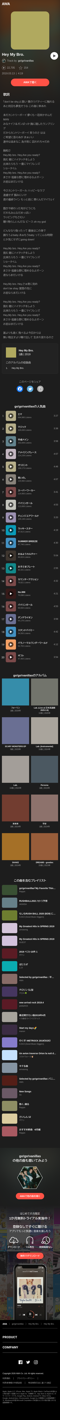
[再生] (54, 56)
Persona (44, 785)
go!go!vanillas (26, 60)
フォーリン (15, 708)
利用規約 (6, 1378)
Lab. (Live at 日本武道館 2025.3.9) (44, 709)
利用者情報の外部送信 (12, 1383)
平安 (44, 824)
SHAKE (15, 862)
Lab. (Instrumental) (44, 746)
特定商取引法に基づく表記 (39, 1383)
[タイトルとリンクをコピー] (40, 389)
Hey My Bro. (26, 350)
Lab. (15, 785)
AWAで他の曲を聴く (30, 1196)
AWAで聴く (29, 82)
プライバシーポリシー (26, 1378)
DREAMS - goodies (44, 862)
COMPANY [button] (10, 1347)
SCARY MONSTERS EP (15, 746)
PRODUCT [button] (10, 1337)
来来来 (15, 824)
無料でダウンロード (30, 1256)
